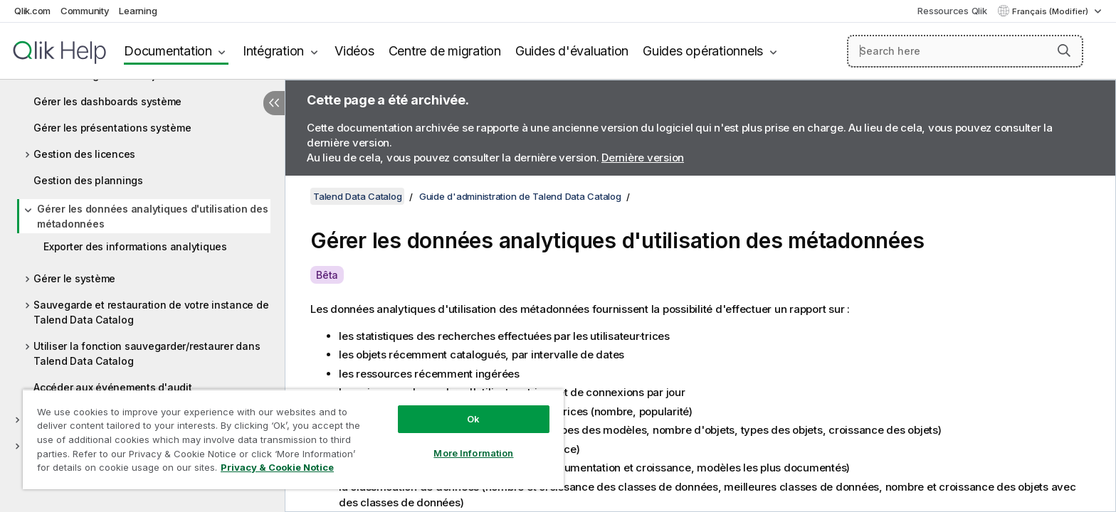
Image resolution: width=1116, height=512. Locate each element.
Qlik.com (32, 10)
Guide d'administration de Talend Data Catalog (520, 196)
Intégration (273, 50)
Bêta (327, 275)
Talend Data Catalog (357, 196)
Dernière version (642, 157)
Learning (138, 10)
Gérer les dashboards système (107, 101)
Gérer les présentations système (112, 128)
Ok (473, 419)
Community (85, 10)
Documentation (168, 50)
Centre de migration (445, 50)
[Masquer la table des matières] (274, 103)
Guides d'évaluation (571, 50)
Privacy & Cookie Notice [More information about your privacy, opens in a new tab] (277, 467)
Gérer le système (74, 278)
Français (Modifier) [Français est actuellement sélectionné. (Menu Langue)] (1051, 11)
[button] (1064, 50)
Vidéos (354, 50)
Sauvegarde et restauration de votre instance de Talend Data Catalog (150, 312)
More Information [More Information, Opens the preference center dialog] (473, 453)
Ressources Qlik (951, 10)
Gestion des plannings (88, 180)
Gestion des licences (84, 154)
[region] (293, 439)
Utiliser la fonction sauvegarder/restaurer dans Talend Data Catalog (146, 353)
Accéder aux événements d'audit (112, 387)
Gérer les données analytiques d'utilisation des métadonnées (152, 216)
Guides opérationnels (703, 50)
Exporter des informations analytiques (135, 246)
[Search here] (965, 51)
